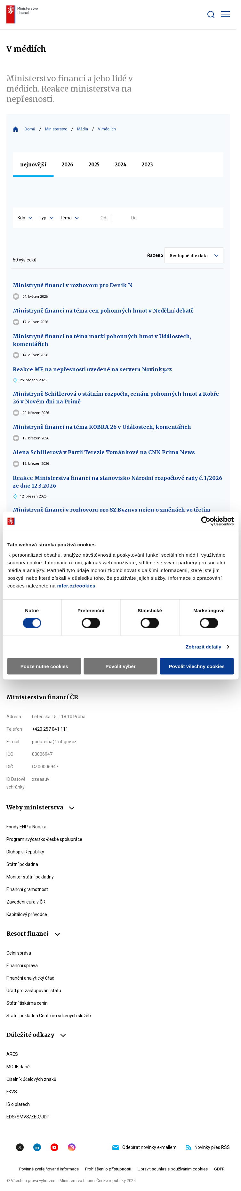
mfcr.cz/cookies (76, 585)
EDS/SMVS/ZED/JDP (28, 1116)
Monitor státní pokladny (30, 876)
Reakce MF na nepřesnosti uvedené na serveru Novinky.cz (92, 369)
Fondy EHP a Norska (26, 826)
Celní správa (18, 953)
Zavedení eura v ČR (25, 901)
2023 (147, 165)
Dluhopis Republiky (25, 851)
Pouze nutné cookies (44, 666)
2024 (120, 165)
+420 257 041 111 (50, 729)
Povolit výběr (120, 666)
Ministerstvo (56, 129)
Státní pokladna (22, 864)
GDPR (219, 1169)
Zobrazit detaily (203, 646)
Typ (46, 217)
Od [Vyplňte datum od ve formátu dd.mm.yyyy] (103, 217)
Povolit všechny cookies (197, 666)
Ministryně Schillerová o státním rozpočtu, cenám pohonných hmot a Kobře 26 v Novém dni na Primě (116, 398)
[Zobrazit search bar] (211, 14)
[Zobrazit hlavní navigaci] (225, 14)
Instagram (72, 1147)
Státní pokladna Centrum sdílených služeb (48, 1015)
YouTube (54, 1147)
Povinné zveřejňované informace (49, 1169)
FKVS (11, 1091)
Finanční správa (22, 965)
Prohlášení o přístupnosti (108, 1169)
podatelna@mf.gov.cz (54, 741)
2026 (67, 165)
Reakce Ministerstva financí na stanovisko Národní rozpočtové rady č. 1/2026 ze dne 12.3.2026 (117, 482)
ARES (12, 1054)
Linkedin (37, 1147)
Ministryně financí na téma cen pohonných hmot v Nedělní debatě (103, 310)
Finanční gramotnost (27, 889)
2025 (94, 165)
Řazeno (155, 255)
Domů (30, 129)
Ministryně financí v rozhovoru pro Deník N (73, 285)
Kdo (25, 217)
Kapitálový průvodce (26, 914)
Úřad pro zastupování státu (33, 990)
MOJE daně (17, 1066)
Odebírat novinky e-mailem (144, 1147)
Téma (69, 217)
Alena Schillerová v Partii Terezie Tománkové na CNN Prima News (104, 452)
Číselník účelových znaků (31, 1079)
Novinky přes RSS (208, 1147)
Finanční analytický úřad (30, 978)
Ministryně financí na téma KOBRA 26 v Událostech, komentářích (102, 427)
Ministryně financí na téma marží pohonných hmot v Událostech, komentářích (102, 340)
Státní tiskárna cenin (27, 1003)
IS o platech (18, 1104)
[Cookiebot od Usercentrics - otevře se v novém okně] (206, 521)
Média (82, 129)
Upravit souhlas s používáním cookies (173, 1169)
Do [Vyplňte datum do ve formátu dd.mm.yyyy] (134, 217)
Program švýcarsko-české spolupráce (44, 839)
